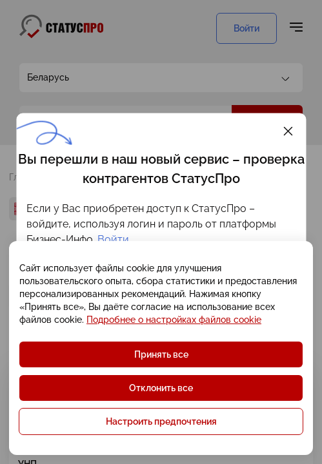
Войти (113, 239)
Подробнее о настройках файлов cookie (173, 319)
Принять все (161, 354)
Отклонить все (161, 388)
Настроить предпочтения (161, 421)
